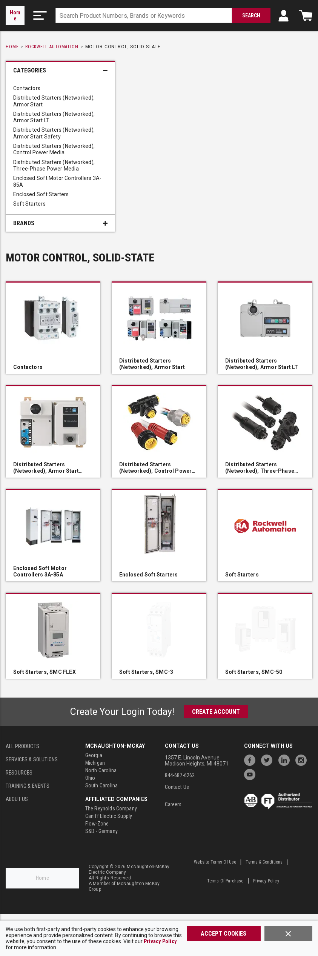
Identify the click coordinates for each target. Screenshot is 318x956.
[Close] (288, 933)
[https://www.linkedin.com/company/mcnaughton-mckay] (285, 759)
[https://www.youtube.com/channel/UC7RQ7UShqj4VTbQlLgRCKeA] (251, 773)
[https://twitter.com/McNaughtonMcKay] (268, 759)
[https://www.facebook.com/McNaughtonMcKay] (251, 759)
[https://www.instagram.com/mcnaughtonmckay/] (302, 759)
